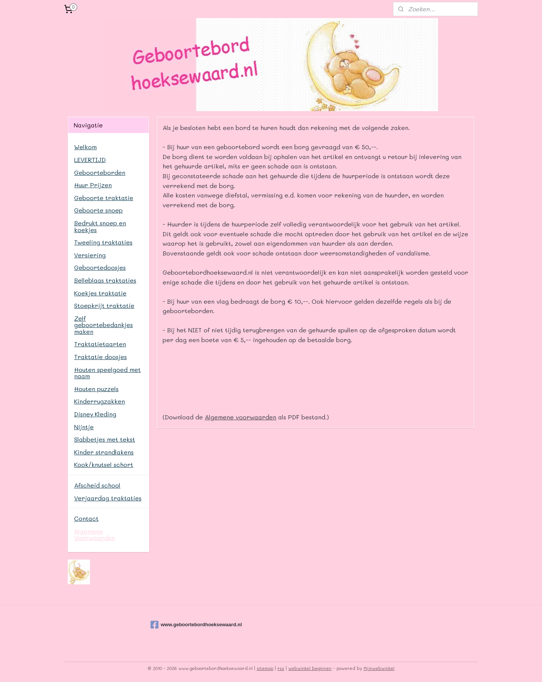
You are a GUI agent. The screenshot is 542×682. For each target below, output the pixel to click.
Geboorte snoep (98, 210)
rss (280, 668)
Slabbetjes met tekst (104, 439)
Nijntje (84, 427)
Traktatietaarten (100, 344)
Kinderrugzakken (99, 401)
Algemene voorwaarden (240, 417)
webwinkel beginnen (310, 668)
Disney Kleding (95, 414)
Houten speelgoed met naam (107, 372)
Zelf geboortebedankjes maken (103, 324)
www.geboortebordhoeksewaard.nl (188, 624)
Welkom (85, 147)
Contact (86, 518)
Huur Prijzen (93, 185)
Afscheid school (97, 485)
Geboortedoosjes (100, 267)
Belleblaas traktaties (105, 280)
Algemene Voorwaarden (94, 534)
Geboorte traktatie (103, 198)
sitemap (265, 668)
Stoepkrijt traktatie (104, 305)
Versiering (90, 255)
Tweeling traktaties (103, 242)
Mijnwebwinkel (379, 668)
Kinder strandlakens (104, 452)
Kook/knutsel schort (103, 464)
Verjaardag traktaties (108, 498)
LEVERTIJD (90, 160)
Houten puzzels (96, 389)
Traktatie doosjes (100, 357)
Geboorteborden (99, 172)
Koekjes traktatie (100, 293)
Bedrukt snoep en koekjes (100, 226)
